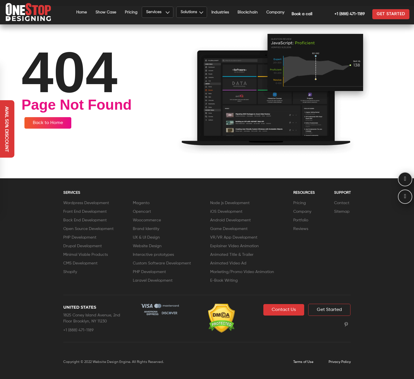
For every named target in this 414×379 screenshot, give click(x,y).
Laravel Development (152, 281)
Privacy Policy (340, 362)
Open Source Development (88, 229)
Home (81, 12)
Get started (391, 14)
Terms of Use (303, 362)
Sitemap (342, 212)
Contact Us (284, 310)
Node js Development (230, 203)
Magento (141, 203)
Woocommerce (147, 220)
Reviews (300, 229)
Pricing (131, 12)
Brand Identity (146, 229)
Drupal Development (82, 246)
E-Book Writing (224, 281)
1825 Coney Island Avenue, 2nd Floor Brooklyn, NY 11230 (91, 318)
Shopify (70, 272)
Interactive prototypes (153, 255)
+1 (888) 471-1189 (343, 14)
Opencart (142, 212)
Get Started (329, 310)
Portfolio (300, 220)
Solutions (192, 12)
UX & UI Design (146, 237)
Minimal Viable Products (85, 255)
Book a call (302, 14)
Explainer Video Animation (234, 246)
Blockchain (247, 12)
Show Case (105, 12)
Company (275, 12)
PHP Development (79, 237)
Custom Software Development (162, 263)
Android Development (230, 220)
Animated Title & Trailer (232, 255)
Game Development (229, 229)
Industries (220, 12)
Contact (341, 203)
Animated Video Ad (228, 263)
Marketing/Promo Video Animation (242, 272)
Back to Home (48, 123)
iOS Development (226, 212)
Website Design (147, 246)
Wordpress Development (86, 203)
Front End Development (85, 212)
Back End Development (85, 220)
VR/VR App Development (233, 237)
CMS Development (80, 263)
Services (158, 12)
